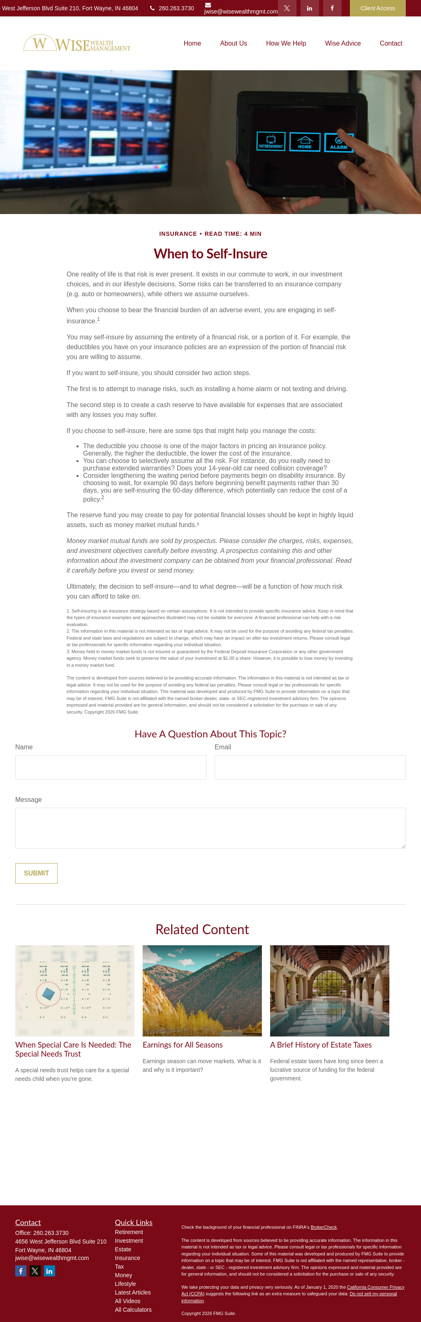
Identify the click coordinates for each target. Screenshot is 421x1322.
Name (24, 747)
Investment (129, 1240)
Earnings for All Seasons (183, 1044)
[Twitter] (287, 8)
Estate (123, 1249)
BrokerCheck (324, 1227)
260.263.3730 (171, 8)
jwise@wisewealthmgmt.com (241, 8)
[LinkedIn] (310, 8)
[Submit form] (36, 873)
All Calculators (133, 1309)
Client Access (378, 8)
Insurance (127, 1258)
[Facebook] (332, 8)
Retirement (129, 1232)
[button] (192, 43)
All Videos (128, 1301)
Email (223, 747)
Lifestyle (125, 1284)
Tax (119, 1266)
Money (123, 1275)
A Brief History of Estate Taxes (321, 1044)
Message (28, 799)
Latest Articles (133, 1292)
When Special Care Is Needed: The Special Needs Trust (73, 1049)
